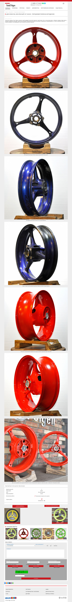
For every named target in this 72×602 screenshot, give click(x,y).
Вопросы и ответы (50, 593)
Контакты (8, 591)
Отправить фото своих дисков (10, 564)
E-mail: (28, 560)
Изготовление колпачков (47, 8)
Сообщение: (9, 548)
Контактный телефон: (52, 560)
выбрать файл (15, 566)
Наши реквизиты (9, 589)
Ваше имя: (8, 560)
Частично (55, 545)
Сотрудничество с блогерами (32, 591)
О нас (7, 593)
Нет (47, 545)
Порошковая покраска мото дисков (42, 496)
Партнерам (28, 589)
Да (51, 545)
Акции (47, 589)
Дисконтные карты (50, 591)
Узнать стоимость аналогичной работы (20, 506)
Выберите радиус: (10, 544)
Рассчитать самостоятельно (52, 505)
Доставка (28, 593)
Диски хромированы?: (40, 544)
